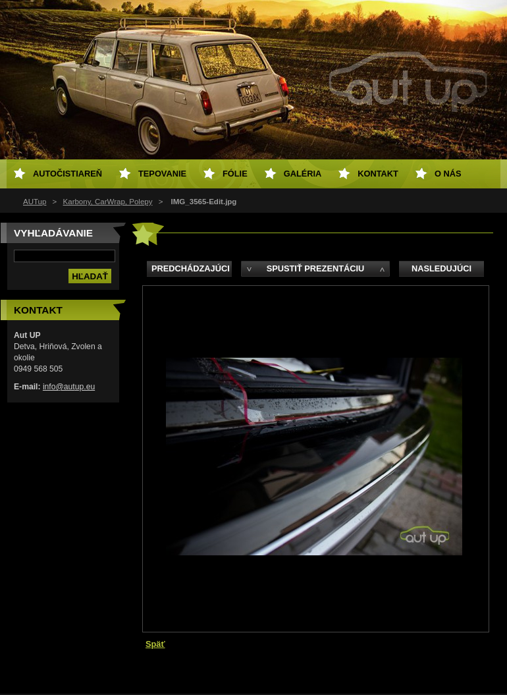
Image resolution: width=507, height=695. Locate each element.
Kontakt (378, 174)
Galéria (303, 174)
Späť (155, 644)
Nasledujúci (441, 268)
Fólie (235, 174)
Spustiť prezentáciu (316, 268)
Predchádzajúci (190, 268)
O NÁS (448, 174)
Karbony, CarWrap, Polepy (108, 202)
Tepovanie (162, 174)
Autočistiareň (67, 174)
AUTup (34, 202)
